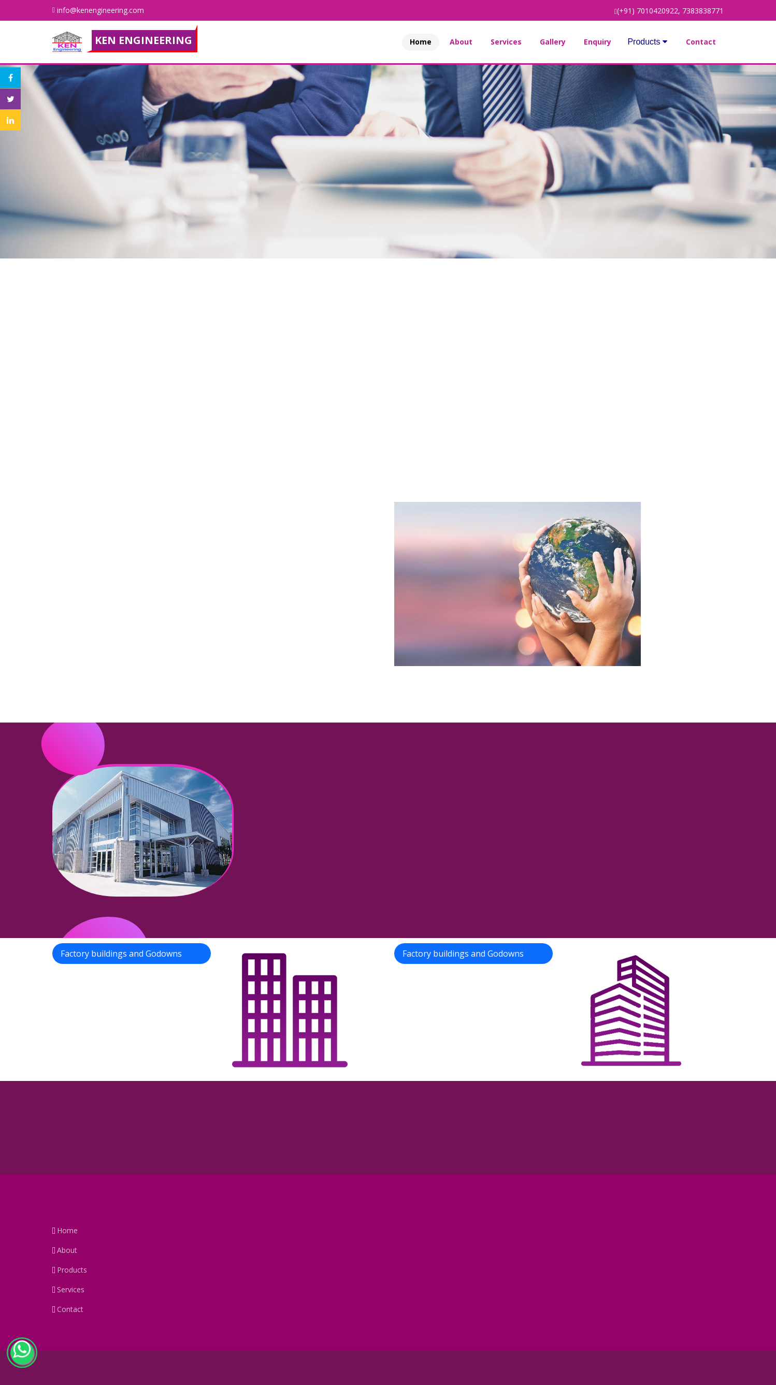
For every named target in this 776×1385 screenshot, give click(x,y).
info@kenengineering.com (100, 10)
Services (506, 42)
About (461, 42)
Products (647, 41)
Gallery (553, 42)
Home (421, 42)
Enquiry (597, 42)
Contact (701, 42)
